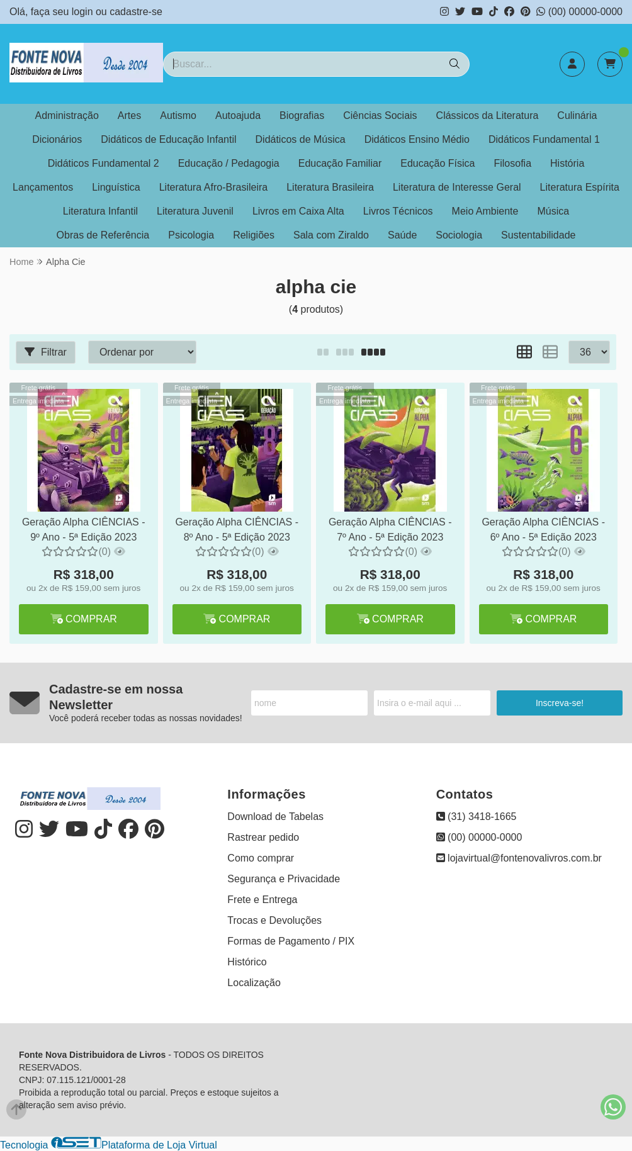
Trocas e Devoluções (274, 920)
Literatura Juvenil (195, 211)
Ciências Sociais (380, 115)
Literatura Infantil (100, 211)
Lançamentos (43, 187)
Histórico (246, 962)
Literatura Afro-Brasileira (213, 187)
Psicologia (191, 235)
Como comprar (260, 858)
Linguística (116, 187)
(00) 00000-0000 (579, 11)
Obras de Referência (103, 235)
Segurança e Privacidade (283, 878)
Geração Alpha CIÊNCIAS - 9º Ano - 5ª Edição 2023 (83, 529)
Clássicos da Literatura (487, 115)
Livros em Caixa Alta (298, 211)
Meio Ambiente (485, 211)
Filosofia (512, 163)
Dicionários (57, 139)
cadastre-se (136, 11)
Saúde (402, 235)
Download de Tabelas (275, 816)
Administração (66, 115)
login (84, 11)
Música (553, 211)
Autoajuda (238, 115)
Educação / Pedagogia (228, 163)
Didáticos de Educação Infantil (168, 139)
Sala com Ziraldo (331, 235)
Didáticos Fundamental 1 (544, 139)
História (567, 163)
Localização (254, 982)
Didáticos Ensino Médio (417, 139)
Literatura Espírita (579, 187)
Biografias (301, 115)
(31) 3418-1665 (476, 816)
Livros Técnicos (398, 211)
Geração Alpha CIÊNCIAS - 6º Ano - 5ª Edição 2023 (543, 529)
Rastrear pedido (263, 837)
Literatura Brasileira (330, 187)
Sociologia (459, 235)
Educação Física (437, 163)
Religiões (253, 235)
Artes (129, 115)
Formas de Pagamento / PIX (290, 941)
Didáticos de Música (301, 139)
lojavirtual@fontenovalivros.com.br (519, 858)
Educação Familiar (340, 163)
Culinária (577, 115)
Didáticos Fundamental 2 (103, 163)
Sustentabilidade (538, 235)
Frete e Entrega (262, 899)
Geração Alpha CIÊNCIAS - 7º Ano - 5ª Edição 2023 (390, 529)
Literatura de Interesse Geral (457, 187)
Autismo (178, 115)
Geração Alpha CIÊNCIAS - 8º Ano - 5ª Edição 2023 (236, 529)
